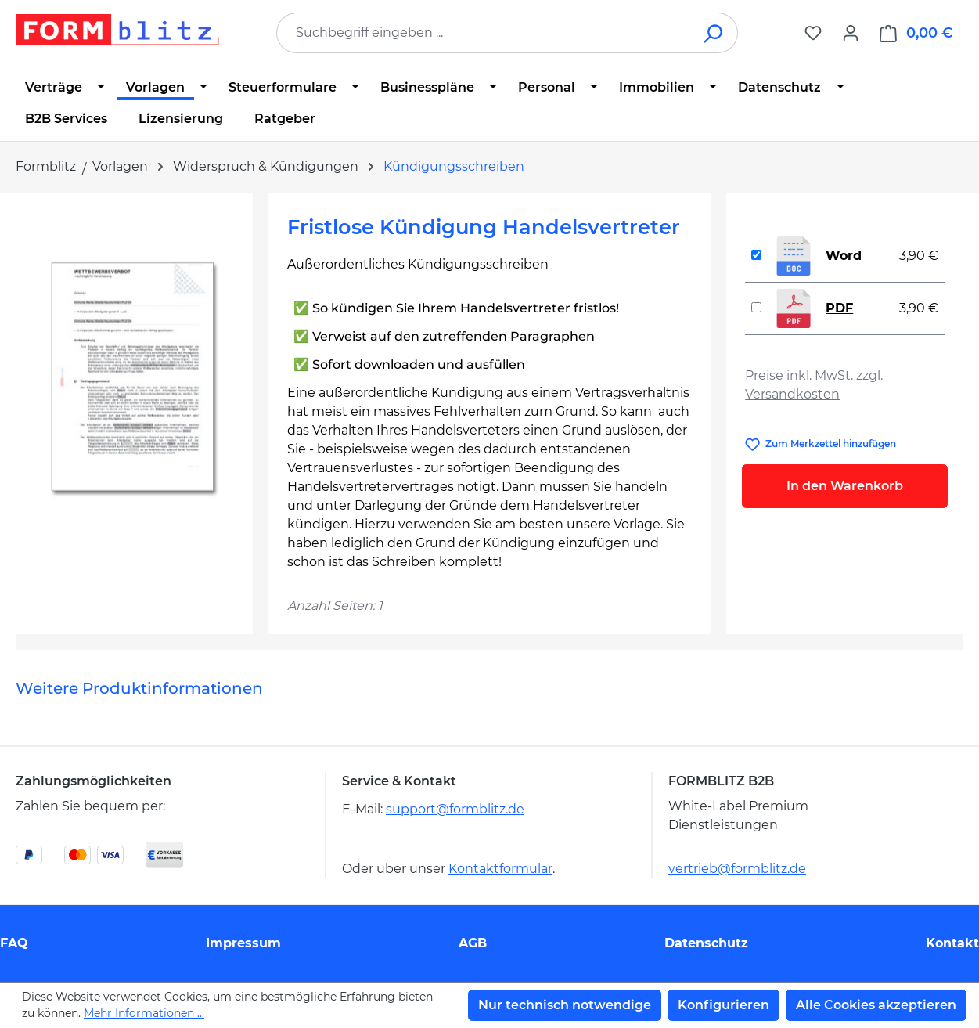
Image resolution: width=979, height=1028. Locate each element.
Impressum (243, 943)
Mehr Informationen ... (144, 1013)
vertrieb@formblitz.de (737, 868)
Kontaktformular (500, 868)
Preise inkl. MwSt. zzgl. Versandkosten (814, 385)
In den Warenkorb (844, 485)
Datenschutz (706, 943)
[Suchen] (714, 33)
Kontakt (952, 943)
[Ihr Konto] (850, 33)
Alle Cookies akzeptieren (876, 1004)
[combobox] (483, 33)
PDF (839, 308)
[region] (134, 380)
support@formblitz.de (455, 809)
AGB (473, 943)
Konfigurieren (723, 1004)
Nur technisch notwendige (564, 1004)
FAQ (14, 943)
